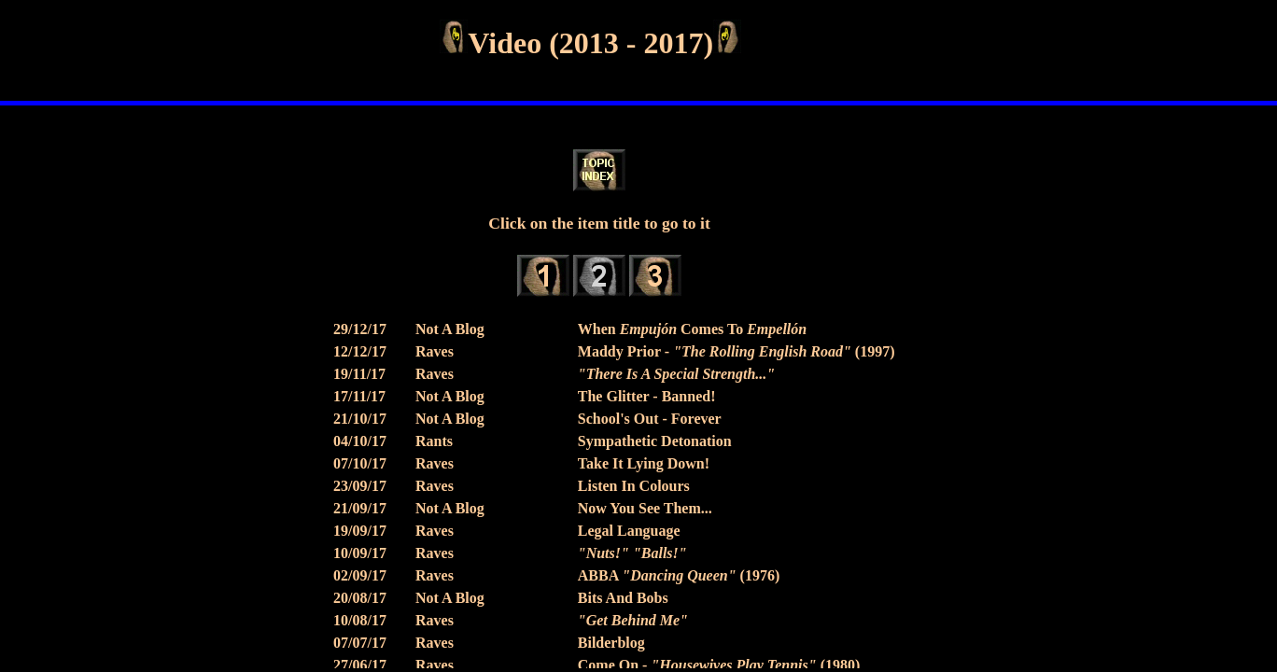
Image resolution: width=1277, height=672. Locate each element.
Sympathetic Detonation (655, 441)
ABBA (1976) (678, 575)
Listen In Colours (634, 486)
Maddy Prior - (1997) (736, 351)
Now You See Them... (645, 508)
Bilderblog (611, 643)
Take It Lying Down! (643, 463)
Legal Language (629, 531)
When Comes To (692, 329)
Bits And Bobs (623, 598)
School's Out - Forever (650, 419)
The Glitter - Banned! (647, 396)
